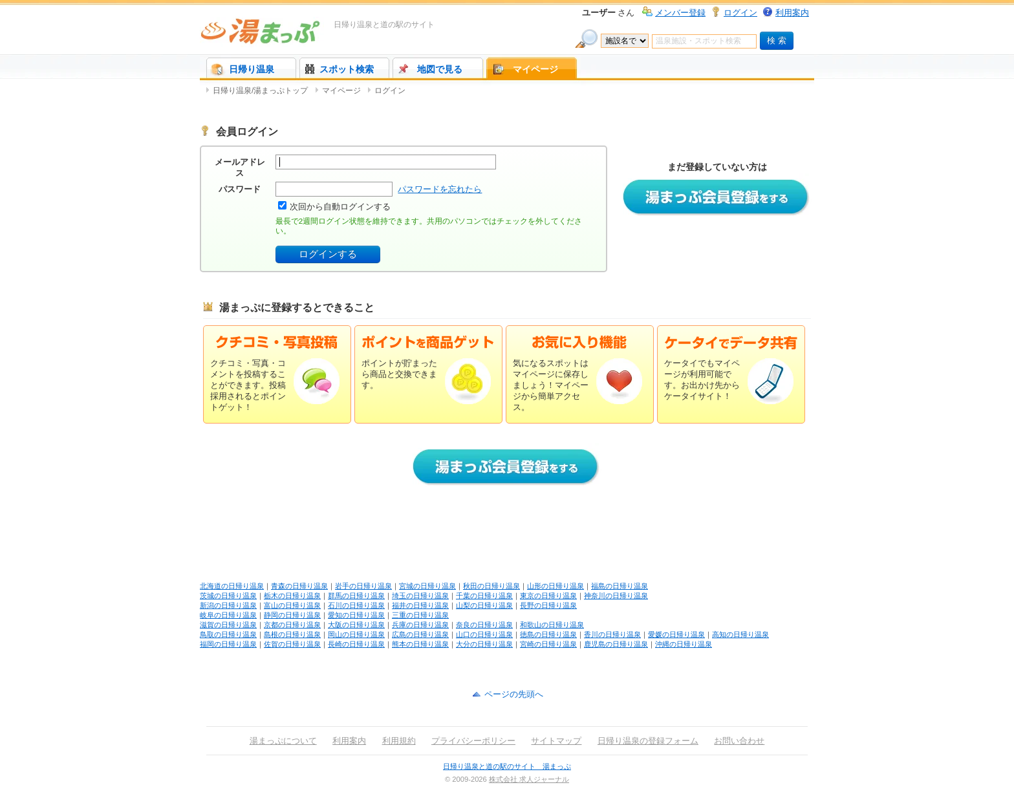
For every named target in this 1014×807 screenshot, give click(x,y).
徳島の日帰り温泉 (548, 634)
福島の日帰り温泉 (619, 586)
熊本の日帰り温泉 (420, 644)
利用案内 (792, 12)
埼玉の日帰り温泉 (420, 595)
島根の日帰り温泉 (292, 634)
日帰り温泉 (251, 69)
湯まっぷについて (283, 741)
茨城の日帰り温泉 (228, 595)
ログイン (740, 12)
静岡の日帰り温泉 (292, 615)
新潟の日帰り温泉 (228, 605)
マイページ (535, 69)
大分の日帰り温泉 (484, 644)
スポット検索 (346, 69)
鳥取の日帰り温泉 (228, 634)
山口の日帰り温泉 (484, 634)
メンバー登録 (680, 12)
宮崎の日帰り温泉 (548, 644)
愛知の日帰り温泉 (356, 615)
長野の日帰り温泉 (548, 605)
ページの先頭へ (513, 694)
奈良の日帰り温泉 (484, 625)
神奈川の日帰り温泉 (616, 595)
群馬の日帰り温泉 (356, 595)
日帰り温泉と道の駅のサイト (384, 24)
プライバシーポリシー (473, 741)
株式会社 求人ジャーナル (529, 779)
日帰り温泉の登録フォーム (648, 741)
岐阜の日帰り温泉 (228, 615)
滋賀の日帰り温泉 (228, 625)
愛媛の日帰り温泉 (676, 634)
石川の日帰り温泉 (356, 605)
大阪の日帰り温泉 (356, 625)
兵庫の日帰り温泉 (420, 625)
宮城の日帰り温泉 (427, 586)
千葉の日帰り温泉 (484, 595)
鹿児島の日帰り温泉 (616, 644)
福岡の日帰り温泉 (228, 644)
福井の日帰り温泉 (420, 605)
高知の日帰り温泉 (740, 634)
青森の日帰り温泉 (299, 586)
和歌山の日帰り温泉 (552, 625)
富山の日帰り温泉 (292, 605)
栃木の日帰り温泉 (292, 595)
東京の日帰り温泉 (548, 595)
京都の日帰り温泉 (292, 625)
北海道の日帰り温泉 (232, 586)
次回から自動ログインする (340, 206)
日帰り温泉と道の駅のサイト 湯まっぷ (507, 766)
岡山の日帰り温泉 (356, 634)
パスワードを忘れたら (440, 189)
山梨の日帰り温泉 (484, 605)
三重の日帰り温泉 (420, 615)
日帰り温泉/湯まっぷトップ (260, 90)
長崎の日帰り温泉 (356, 644)
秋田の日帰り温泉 (491, 586)
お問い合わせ (739, 741)
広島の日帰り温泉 (420, 634)
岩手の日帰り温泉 (363, 586)
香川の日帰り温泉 (612, 634)
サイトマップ (556, 741)
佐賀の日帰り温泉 (292, 644)
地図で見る (439, 69)
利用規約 (399, 741)
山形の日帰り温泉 (555, 586)
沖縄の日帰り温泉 (683, 644)
